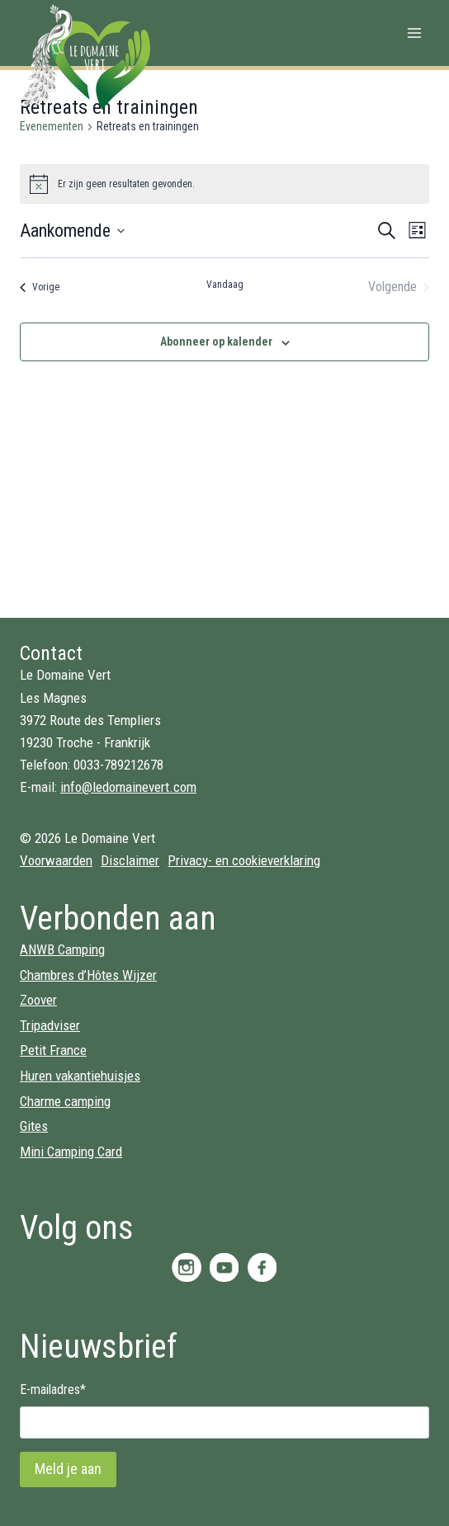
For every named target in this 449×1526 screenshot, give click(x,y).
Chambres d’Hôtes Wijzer (88, 975)
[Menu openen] (414, 32)
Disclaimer (130, 860)
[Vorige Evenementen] (39, 287)
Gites (34, 1126)
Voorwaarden (56, 860)
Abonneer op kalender (216, 341)
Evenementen (51, 126)
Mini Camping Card (71, 1151)
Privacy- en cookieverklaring (244, 860)
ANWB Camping (62, 949)
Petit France (53, 1050)
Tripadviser (50, 1025)
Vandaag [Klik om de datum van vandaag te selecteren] (224, 284)
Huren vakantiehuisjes (80, 1075)
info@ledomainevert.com (128, 787)
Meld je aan (68, 1468)
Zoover (38, 999)
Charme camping (65, 1101)
